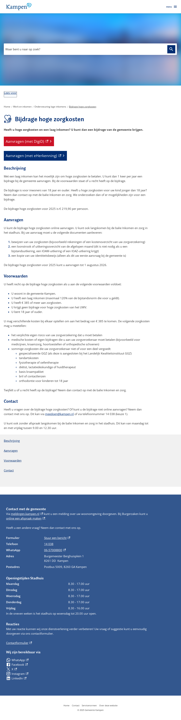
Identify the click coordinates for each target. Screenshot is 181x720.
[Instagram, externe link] (17, 673)
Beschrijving (12, 441)
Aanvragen (11, 450)
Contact (9, 470)
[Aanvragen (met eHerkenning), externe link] (35, 156)
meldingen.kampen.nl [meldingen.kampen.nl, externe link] (27, 514)
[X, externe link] (11, 669)
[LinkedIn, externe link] (16, 678)
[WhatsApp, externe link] (17, 660)
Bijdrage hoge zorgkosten (82, 106)
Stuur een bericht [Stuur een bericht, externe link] (57, 538)
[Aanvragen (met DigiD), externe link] (29, 141)
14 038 (48, 544)
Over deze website (108, 705)
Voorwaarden (12, 460)
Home (7, 106)
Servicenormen (89, 705)
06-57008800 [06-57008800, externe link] (55, 550)
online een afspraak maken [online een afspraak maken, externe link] (25, 518)
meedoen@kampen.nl (59, 414)
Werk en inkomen (22, 106)
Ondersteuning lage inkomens (50, 106)
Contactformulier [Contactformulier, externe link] (19, 643)
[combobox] (90, 49)
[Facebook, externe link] (17, 664)
